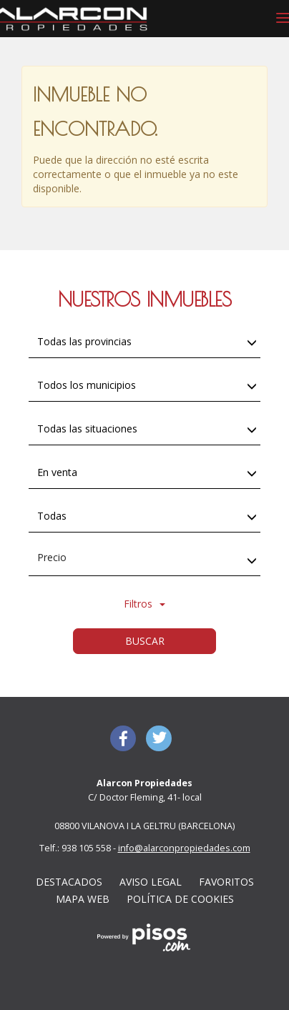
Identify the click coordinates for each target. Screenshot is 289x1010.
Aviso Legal (150, 881)
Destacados (69, 881)
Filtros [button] (144, 603)
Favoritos (226, 881)
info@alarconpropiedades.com (184, 848)
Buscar (145, 641)
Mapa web (82, 899)
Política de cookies (180, 899)
